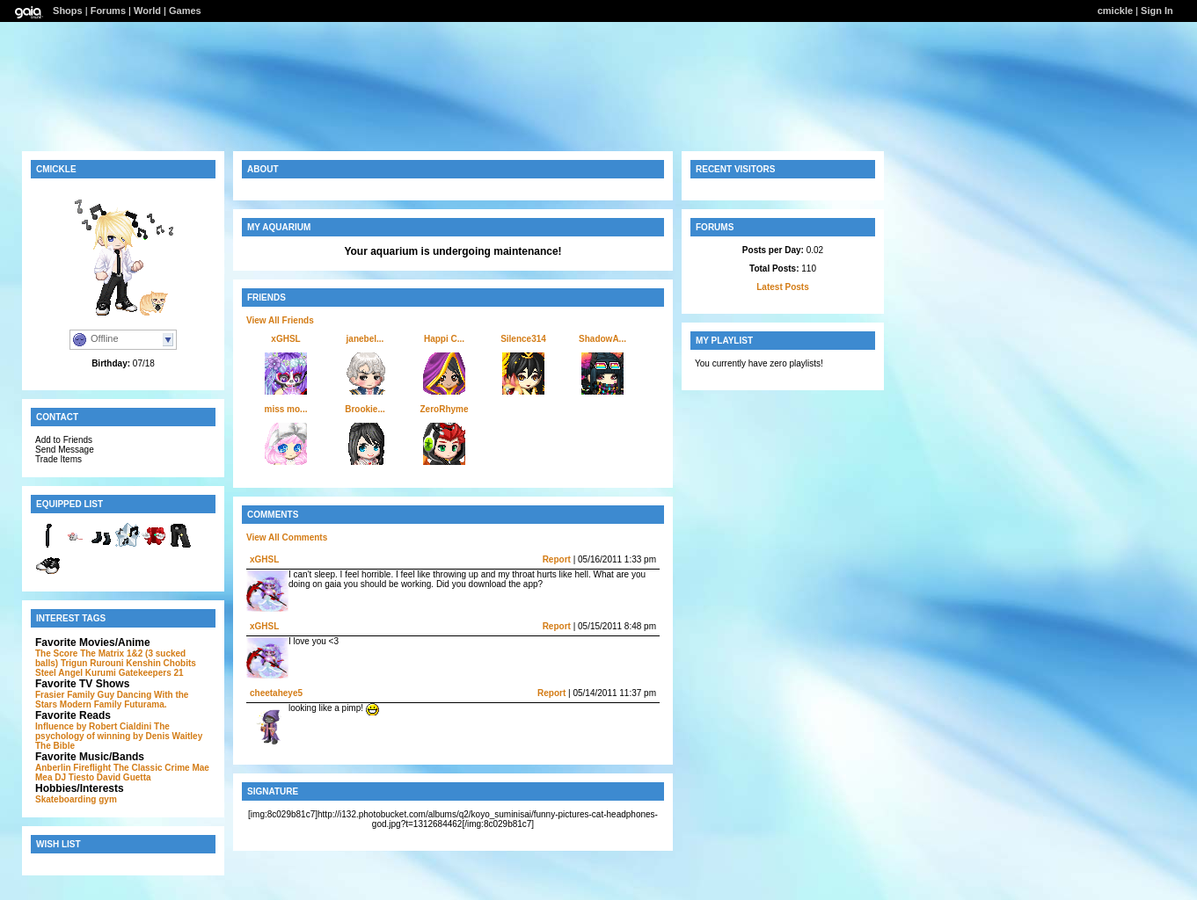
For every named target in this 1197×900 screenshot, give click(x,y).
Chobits (180, 663)
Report (557, 559)
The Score (56, 653)
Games (185, 10)
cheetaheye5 (276, 693)
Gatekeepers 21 (151, 673)
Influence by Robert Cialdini (93, 726)
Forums (108, 10)
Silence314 (523, 339)
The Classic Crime (151, 768)
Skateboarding (65, 799)
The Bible (55, 746)
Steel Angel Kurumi (75, 673)
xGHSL (285, 339)
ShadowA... (602, 339)
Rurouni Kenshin (125, 663)
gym (108, 799)
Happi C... (444, 339)
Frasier (49, 695)
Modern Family (91, 704)
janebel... (365, 339)
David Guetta (124, 777)
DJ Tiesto (74, 777)
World (147, 10)
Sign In (1157, 10)
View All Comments (286, 537)
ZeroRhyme (444, 409)
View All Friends (280, 320)
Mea (43, 777)
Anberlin (53, 768)
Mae (200, 768)
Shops (68, 10)
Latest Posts (782, 287)
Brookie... (365, 409)
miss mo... (286, 409)
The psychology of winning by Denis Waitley (118, 731)
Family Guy (90, 695)
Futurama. (145, 704)
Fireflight (92, 768)
